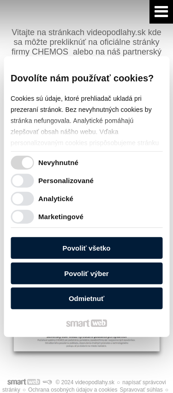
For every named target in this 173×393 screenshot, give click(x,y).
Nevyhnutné (58, 162)
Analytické (55, 198)
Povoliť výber (86, 273)
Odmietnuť (86, 298)
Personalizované (66, 180)
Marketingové (61, 216)
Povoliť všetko (87, 248)
